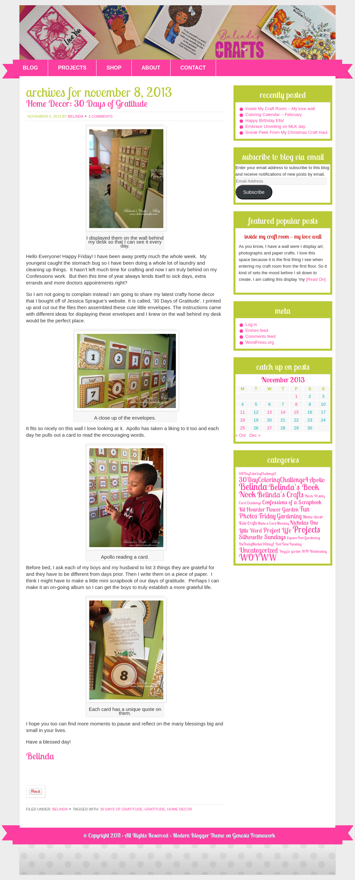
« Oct (240, 435)
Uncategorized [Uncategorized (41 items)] (258, 550)
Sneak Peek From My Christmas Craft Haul (286, 132)
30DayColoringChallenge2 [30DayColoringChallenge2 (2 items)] (257, 473)
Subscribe (253, 192)
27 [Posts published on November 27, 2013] (269, 427)
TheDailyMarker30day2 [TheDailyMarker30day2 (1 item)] (256, 544)
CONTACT (193, 68)
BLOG (30, 68)
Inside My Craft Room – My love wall (280, 108)
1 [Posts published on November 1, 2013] (296, 396)
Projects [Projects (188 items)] (306, 529)
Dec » (254, 435)
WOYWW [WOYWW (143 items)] (257, 557)
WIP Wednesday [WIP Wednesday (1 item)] (314, 551)
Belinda (59, 809)
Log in (251, 324)
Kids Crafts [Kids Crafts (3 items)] (248, 523)
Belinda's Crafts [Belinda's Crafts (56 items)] (280, 494)
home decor (179, 809)
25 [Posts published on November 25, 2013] (242, 427)
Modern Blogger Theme (199, 835)
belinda (75, 116)
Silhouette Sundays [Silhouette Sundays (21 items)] (262, 537)
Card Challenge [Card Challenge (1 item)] (250, 503)
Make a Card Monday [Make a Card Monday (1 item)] (273, 523)
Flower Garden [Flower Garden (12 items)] (282, 509)
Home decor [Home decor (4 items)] (313, 517)
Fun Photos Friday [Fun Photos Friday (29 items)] (274, 512)
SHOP (113, 68)
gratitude (155, 809)
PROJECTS (72, 68)
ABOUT (151, 68)
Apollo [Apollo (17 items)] (317, 480)
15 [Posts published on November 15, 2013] (296, 412)
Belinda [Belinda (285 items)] (253, 486)
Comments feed (260, 336)
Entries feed (256, 330)
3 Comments (101, 116)
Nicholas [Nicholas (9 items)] (299, 522)
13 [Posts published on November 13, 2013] (269, 412)
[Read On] (315, 279)
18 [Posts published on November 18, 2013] (242, 420)
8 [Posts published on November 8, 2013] (296, 404)
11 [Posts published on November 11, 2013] (242, 412)
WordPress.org (259, 342)
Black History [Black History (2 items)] (315, 495)
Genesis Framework (253, 835)
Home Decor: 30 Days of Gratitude (87, 103)
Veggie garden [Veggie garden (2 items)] (290, 551)
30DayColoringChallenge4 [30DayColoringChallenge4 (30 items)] (274, 479)
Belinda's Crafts (177, 32)
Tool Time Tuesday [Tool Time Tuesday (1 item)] (288, 544)
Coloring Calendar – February (273, 114)
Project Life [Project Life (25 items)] (277, 530)
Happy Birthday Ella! (264, 120)
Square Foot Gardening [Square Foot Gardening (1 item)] (303, 538)
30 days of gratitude (121, 809)
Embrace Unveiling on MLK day (275, 126)
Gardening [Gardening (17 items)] (289, 516)
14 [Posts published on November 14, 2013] (283, 412)
